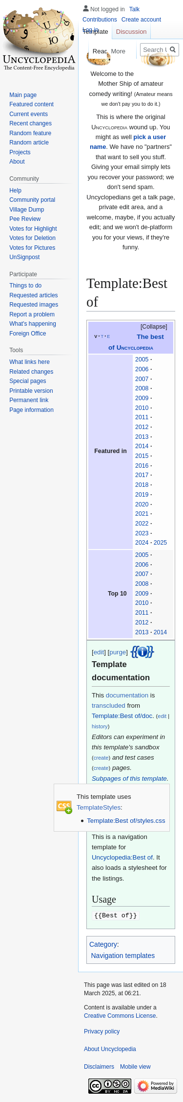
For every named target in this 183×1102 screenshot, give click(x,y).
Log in (90, 29)
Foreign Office (27, 333)
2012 (141, 427)
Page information (31, 410)
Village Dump (26, 209)
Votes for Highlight (33, 228)
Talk (134, 9)
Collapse (153, 326)
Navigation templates (123, 955)
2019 (141, 494)
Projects (19, 152)
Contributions (99, 19)
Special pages (27, 381)
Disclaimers (99, 1066)
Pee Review (25, 219)
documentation (127, 695)
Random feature (30, 133)
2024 (141, 542)
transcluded (108, 705)
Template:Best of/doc (122, 715)
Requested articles (33, 295)
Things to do (25, 285)
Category (103, 944)
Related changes (31, 371)
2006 (141, 369)
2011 (141, 417)
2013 (141, 436)
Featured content (31, 104)
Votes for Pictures (32, 247)
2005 (141, 359)
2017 (141, 475)
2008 (141, 388)
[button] (149, 327)
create (101, 758)
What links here (29, 362)
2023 (141, 533)
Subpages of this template (129, 778)
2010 (141, 408)
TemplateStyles (99, 807)
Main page (23, 95)
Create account (141, 19)
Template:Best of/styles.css (126, 820)
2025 (160, 542)
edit (99, 652)
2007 (141, 379)
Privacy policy (102, 1031)
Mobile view (135, 1066)
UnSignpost (24, 257)
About (16, 161)
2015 (141, 456)
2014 (141, 446)
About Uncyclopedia (110, 1048)
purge (117, 652)
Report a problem (32, 314)
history (100, 726)
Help (15, 190)
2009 (141, 398)
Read (92, 51)
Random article (29, 142)
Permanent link (28, 400)
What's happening (32, 323)
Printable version (31, 390)
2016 (141, 465)
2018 (141, 484)
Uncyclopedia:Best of (122, 857)
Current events (28, 114)
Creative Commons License (120, 1015)
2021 (141, 513)
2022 (141, 523)
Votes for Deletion (32, 238)
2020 (141, 504)
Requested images (33, 304)
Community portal (32, 199)
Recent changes (30, 123)
